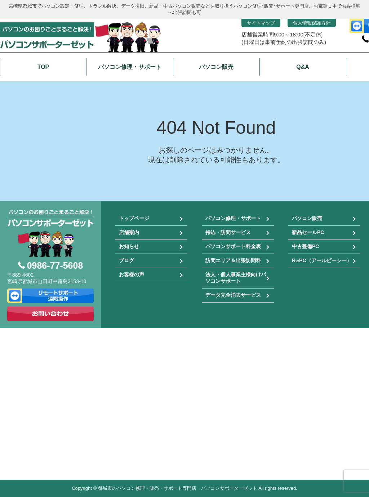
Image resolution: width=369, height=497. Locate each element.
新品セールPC (308, 232)
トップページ (134, 218)
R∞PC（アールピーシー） (322, 260)
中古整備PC (305, 246)
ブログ (126, 260)
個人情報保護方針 (311, 23)
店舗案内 (129, 232)
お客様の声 (131, 274)
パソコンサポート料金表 (233, 246)
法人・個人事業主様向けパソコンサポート (235, 278)
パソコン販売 (307, 218)
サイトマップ (261, 23)
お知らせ (129, 246)
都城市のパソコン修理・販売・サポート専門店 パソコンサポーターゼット (177, 488)
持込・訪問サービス (228, 232)
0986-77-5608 (55, 265)
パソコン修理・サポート (233, 218)
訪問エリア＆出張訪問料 (233, 260)
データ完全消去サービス (233, 295)
